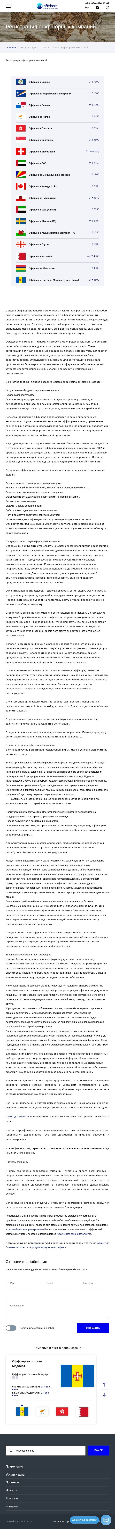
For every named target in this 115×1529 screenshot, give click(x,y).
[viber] (87, 8)
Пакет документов (17, 1116)
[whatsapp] (107, 8)
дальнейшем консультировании (26, 1229)
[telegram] (97, 8)
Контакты (12, 1506)
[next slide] (104, 1394)
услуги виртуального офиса (49, 1247)
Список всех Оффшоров (66, 1521)
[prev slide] (104, 1385)
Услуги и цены (15, 1474)
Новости (11, 1490)
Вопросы (12, 1498)
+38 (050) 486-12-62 (97, 3)
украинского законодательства (74, 1233)
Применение (14, 1466)
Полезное (12, 1482)
